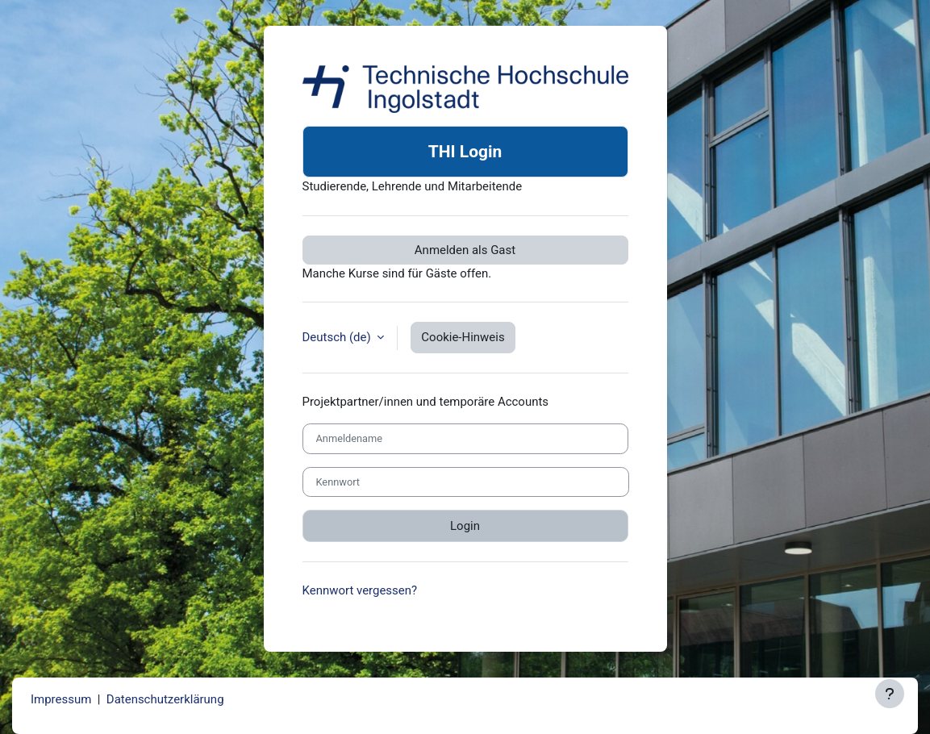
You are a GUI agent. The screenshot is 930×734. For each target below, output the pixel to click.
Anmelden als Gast (465, 250)
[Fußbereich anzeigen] (889, 693)
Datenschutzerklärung (165, 699)
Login (465, 526)
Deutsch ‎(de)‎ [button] (338, 337)
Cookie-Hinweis (462, 337)
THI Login (465, 151)
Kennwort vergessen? (360, 590)
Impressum (61, 699)
